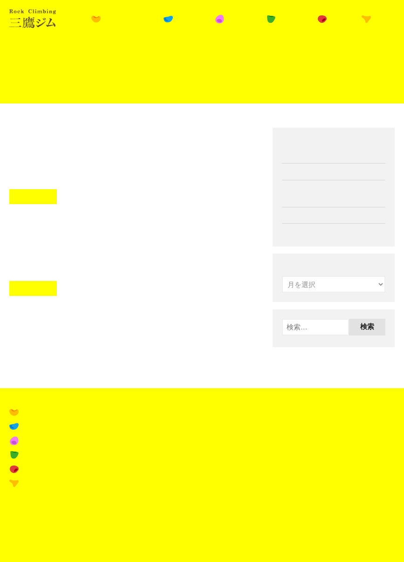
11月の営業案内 (307, 171)
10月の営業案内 (307, 215)
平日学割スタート (66, 136)
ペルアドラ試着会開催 (317, 231)
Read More (33, 196)
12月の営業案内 (307, 155)
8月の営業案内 (55, 228)
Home (16, 53)
